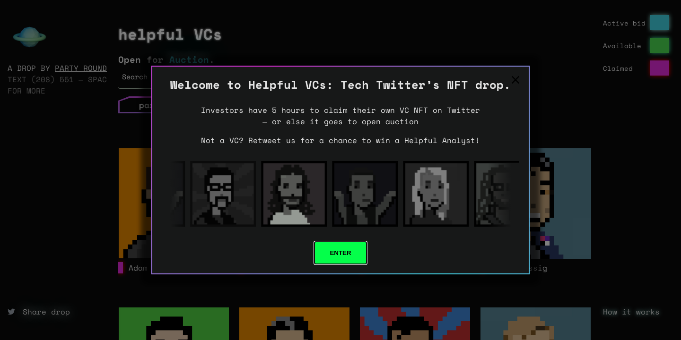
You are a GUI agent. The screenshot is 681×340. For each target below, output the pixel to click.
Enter (340, 252)
